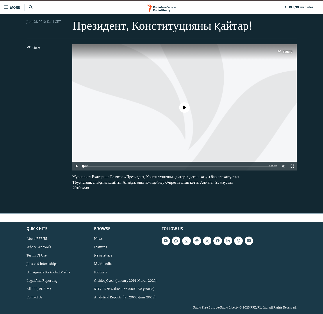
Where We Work (39, 247)
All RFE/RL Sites (39, 289)
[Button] (34, 48)
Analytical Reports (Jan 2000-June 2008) (125, 297)
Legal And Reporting (42, 280)
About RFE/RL (37, 239)
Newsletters (103, 255)
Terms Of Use (37, 255)
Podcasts (100, 272)
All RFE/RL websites (299, 7)
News (98, 239)
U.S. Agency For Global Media (48, 272)
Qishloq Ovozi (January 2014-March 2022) (125, 280)
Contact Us (35, 297)
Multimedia (103, 264)
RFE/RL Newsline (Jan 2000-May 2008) (124, 289)
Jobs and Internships (42, 264)
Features (100, 247)
